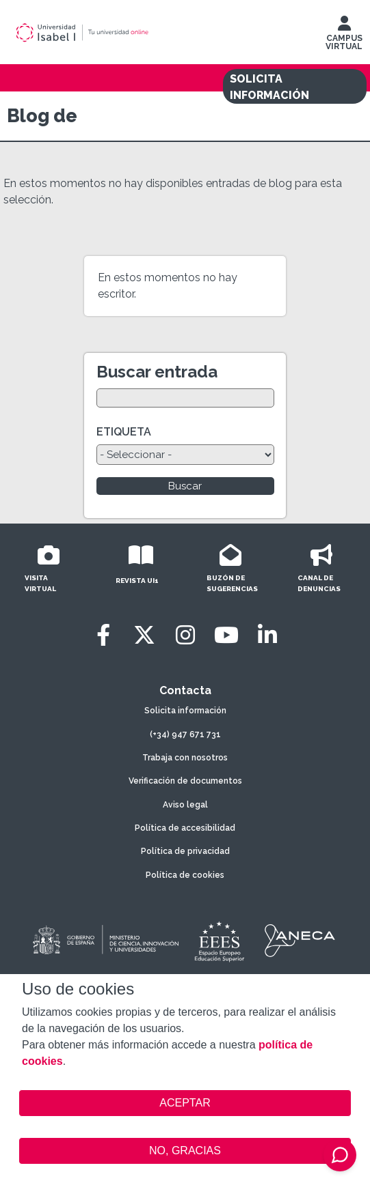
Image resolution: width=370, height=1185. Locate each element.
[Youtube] (226, 635)
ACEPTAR (185, 1103)
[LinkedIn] (267, 635)
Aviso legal (185, 805)
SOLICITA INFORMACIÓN (269, 87)
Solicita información (185, 710)
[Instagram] (185, 635)
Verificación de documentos (185, 781)
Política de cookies (185, 875)
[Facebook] (103, 635)
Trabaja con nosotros (185, 757)
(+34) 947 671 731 (185, 734)
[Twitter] (144, 635)
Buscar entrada (156, 372)
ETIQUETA (123, 431)
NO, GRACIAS (185, 1150)
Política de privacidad (185, 851)
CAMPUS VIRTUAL (344, 36)
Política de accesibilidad (185, 828)
